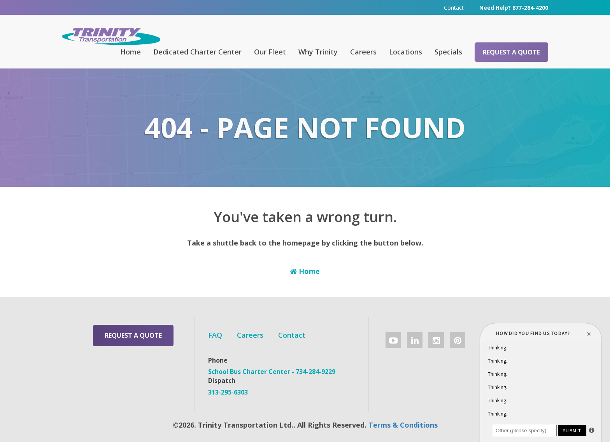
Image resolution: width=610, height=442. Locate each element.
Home (130, 51)
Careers (363, 51)
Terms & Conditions (403, 425)
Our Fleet (270, 51)
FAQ (215, 335)
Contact (454, 7)
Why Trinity (318, 51)
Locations (405, 51)
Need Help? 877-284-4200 (513, 7)
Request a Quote (511, 52)
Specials (448, 51)
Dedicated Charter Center (197, 51)
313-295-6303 (228, 392)
